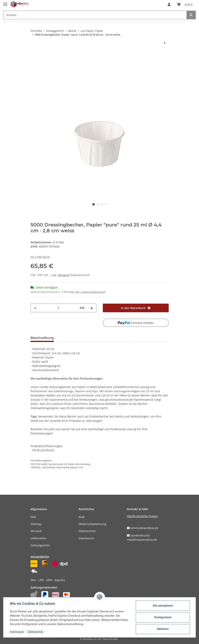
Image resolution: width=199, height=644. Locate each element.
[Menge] (58, 308)
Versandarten (40, 556)
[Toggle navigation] (5, 2)
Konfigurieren (162, 617)
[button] (169, 4)
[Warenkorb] (185, 4)
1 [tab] (93, 204)
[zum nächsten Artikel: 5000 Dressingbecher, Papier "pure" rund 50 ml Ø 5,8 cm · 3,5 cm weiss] (164, 42)
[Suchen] (95, 15)
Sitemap (36, 524)
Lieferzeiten (38, 538)
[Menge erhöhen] (91, 308)
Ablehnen (163, 629)
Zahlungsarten (40, 545)
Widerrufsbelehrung (92, 524)
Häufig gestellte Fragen (142, 516)
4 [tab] (105, 204)
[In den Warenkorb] (34, 56)
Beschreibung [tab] (42, 338)
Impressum (86, 538)
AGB (81, 517)
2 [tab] (97, 204)
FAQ (33, 517)
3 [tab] (101, 204)
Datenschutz (87, 531)
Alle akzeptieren (163, 605)
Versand (64, 275)
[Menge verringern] (35, 308)
